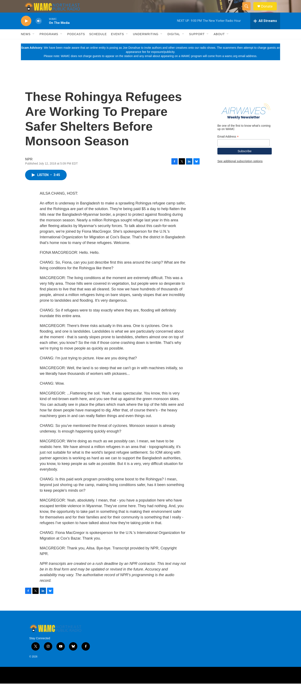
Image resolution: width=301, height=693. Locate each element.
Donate (269, 11)
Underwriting (145, 43)
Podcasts (76, 43)
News (26, 43)
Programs (49, 43)
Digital (173, 43)
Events (117, 43)
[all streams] (265, 30)
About (219, 43)
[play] (26, 30)
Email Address (228, 146)
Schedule (98, 43)
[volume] (38, 30)
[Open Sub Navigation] (33, 43)
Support (197, 43)
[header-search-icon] (248, 11)
